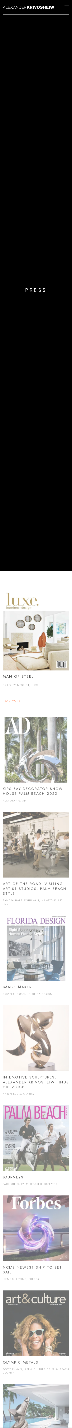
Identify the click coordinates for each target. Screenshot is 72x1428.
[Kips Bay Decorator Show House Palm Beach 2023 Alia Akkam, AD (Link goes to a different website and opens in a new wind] (36, 764)
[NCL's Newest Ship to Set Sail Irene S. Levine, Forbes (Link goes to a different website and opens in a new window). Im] (36, 1243)
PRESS (36, 290)
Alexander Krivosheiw (29, 7)
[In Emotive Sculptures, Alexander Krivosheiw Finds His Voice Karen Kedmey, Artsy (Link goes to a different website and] (36, 1055)
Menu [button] (66, 7)
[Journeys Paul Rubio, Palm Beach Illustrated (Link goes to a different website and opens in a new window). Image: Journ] (36, 1150)
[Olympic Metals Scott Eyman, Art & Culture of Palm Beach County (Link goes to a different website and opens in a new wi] (36, 1337)
